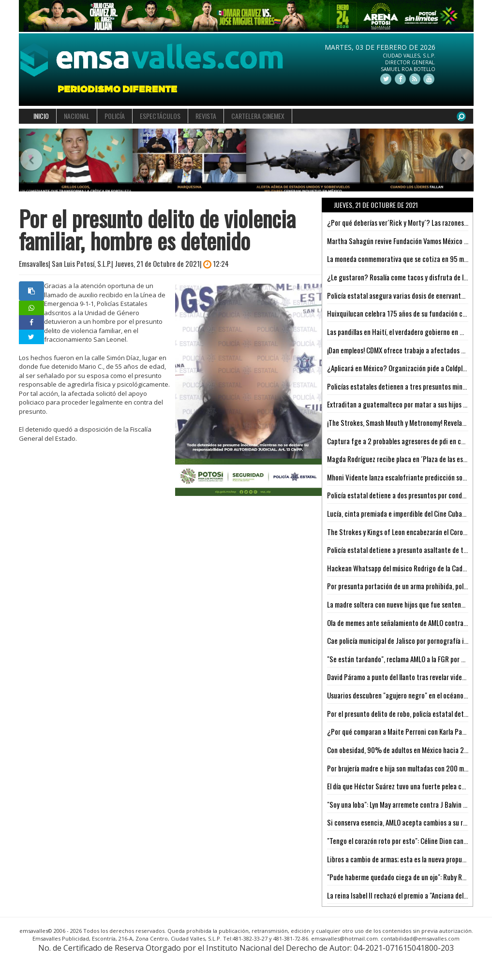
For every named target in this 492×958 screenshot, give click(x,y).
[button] (30, 160)
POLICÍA (114, 116)
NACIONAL (76, 116)
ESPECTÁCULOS (160, 116)
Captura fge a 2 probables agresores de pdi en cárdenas (405, 440)
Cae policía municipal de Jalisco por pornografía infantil (405, 640)
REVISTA (205, 116)
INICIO (41, 116)
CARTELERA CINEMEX (257, 116)
